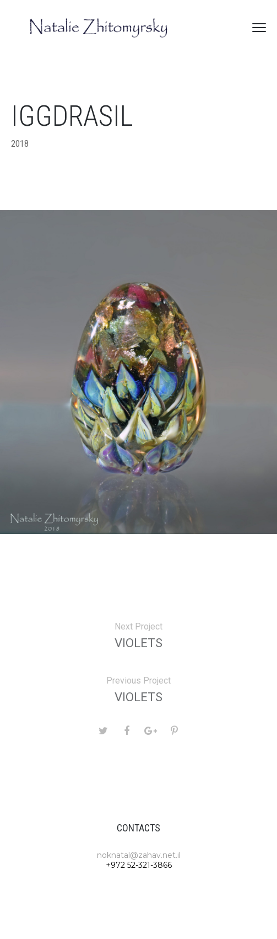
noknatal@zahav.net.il (139, 855)
